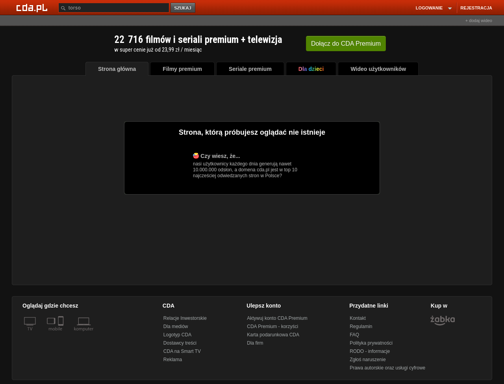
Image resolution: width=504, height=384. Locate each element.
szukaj (183, 8)
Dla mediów (175, 326)
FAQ (354, 335)
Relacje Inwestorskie (185, 318)
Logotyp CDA (177, 335)
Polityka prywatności (371, 343)
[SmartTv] (61, 333)
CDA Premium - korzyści (272, 326)
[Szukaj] (113, 8)
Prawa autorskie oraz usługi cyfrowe (387, 368)
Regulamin (361, 326)
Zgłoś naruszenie (367, 359)
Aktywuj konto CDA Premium (277, 318)
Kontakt (358, 318)
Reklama (172, 359)
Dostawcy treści (179, 343)
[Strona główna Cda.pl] (33, 7)
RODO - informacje (370, 351)
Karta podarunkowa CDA (273, 335)
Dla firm (255, 343)
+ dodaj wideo (478, 20)
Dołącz (346, 43)
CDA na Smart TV (182, 351)
